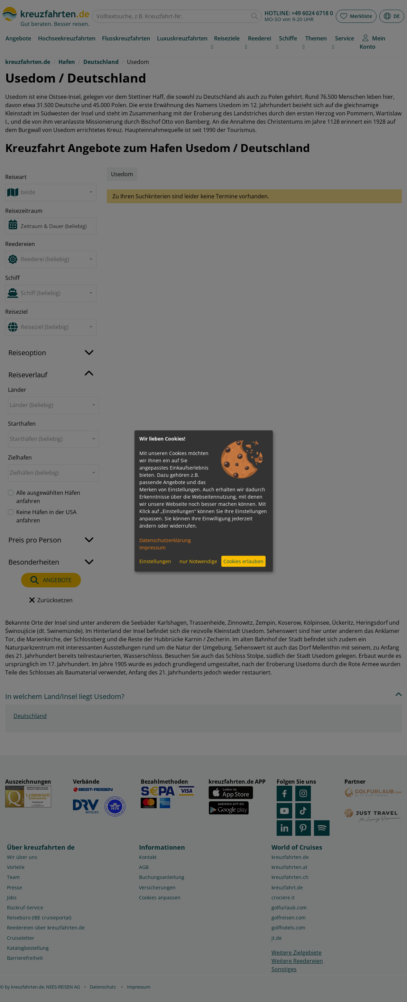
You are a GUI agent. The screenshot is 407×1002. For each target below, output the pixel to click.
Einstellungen (155, 561)
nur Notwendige (198, 561)
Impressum (152, 547)
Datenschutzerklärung (165, 540)
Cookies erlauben (243, 561)
